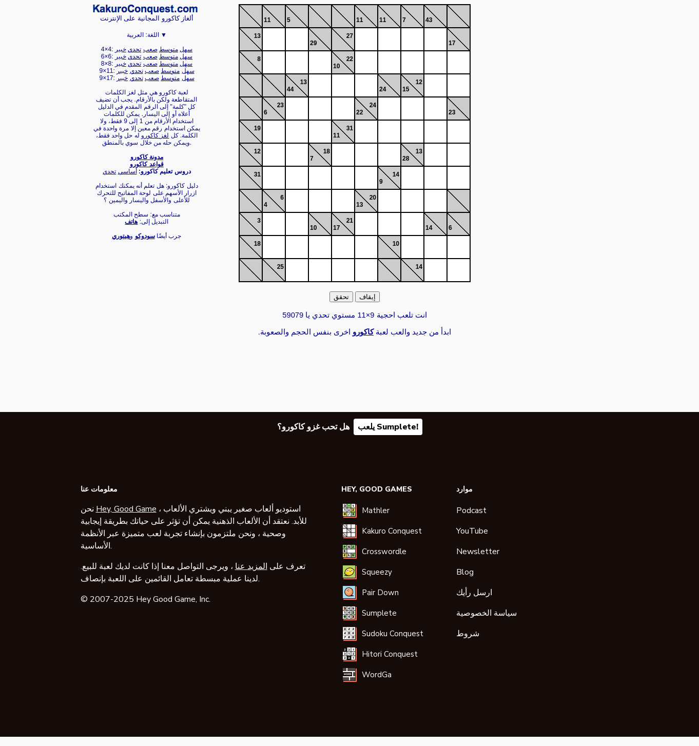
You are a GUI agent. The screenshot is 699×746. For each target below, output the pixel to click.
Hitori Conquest (390, 654)
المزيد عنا (251, 566)
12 (419, 82)
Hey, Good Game (126, 509)
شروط (467, 633)
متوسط (168, 49)
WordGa (377, 675)
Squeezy (377, 572)
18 (326, 151)
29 (313, 43)
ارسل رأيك (474, 592)
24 (382, 89)
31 (349, 128)
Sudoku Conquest (392, 634)
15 (405, 89)
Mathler (376, 510)
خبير (120, 49)
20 (373, 197)
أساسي (127, 171)
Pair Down (380, 592)
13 (257, 36)
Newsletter (477, 551)
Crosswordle (384, 551)
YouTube (472, 531)
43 (428, 20)
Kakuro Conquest (392, 531)
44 (290, 89)
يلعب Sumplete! (388, 427)
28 (405, 158)
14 (396, 174)
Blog (465, 572)
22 (349, 59)
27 (349, 36)
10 (336, 66)
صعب (150, 49)
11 (267, 20)
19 (257, 128)
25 (280, 266)
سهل (186, 49)
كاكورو (145, 9)
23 (280, 105)
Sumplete (379, 613)
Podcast (471, 510)
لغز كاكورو (155, 135)
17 (452, 43)
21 (349, 220)
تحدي (134, 49)
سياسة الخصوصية (486, 613)
